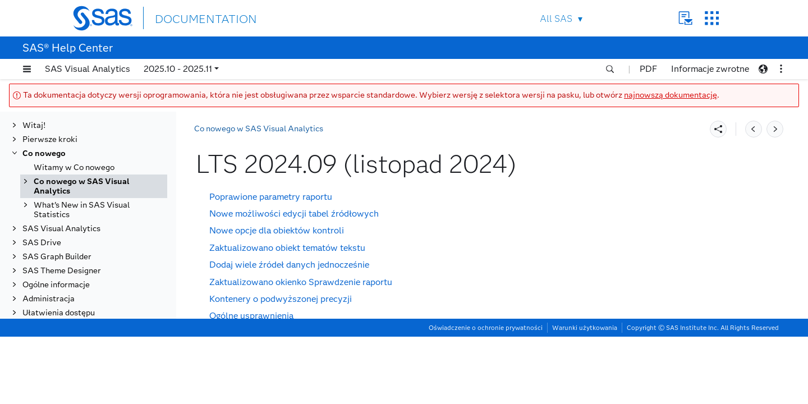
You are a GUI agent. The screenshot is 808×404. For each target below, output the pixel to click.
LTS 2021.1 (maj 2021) (97, 350)
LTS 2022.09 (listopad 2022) (107, 308)
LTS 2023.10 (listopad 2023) (107, 280)
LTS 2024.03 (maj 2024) (99, 266)
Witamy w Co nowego (74, 163)
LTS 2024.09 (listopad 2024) (109, 252)
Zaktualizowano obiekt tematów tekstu (287, 247)
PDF (648, 68)
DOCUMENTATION (196, 17)
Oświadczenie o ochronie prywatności (486, 395)
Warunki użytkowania (584, 395)
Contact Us (685, 18)
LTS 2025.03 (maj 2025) (99, 238)
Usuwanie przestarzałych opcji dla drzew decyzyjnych (317, 350)
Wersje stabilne (74, 378)
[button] (27, 69)
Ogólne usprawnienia (251, 315)
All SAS (556, 18)
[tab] (110, 252)
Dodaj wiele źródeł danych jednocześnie (289, 264)
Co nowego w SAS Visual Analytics (82, 181)
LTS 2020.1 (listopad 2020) (105, 364)
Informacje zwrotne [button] (710, 68)
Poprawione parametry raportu (270, 196)
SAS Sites (712, 18)
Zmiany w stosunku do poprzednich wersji (293, 333)
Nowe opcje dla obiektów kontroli (276, 230)
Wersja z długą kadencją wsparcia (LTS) (91, 205)
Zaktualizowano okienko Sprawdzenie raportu (300, 282)
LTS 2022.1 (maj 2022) (97, 322)
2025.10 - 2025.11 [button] (178, 68)
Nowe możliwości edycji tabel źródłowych (294, 213)
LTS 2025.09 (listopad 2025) (107, 224)
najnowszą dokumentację (670, 95)
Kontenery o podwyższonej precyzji (280, 298)
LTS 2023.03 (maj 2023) (99, 294)
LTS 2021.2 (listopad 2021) (105, 336)
